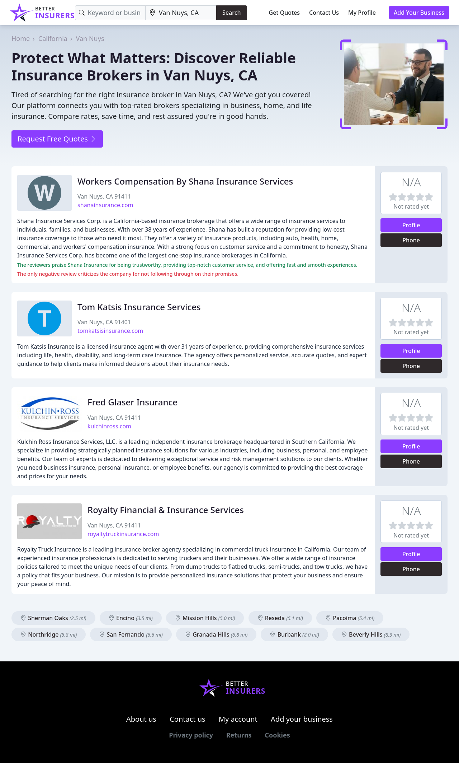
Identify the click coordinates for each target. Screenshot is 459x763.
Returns (239, 735)
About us (141, 719)
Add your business (302, 719)
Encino (131, 618)
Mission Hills (205, 618)
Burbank (294, 634)
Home (20, 38)
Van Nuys (90, 38)
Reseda (280, 618)
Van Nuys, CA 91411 (104, 196)
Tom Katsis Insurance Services (139, 307)
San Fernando (130, 634)
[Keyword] (110, 12)
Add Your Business (419, 13)
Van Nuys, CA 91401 (104, 322)
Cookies (277, 735)
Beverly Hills (371, 634)
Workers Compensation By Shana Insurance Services (185, 181)
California (52, 38)
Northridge (48, 634)
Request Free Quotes (57, 139)
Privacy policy (191, 735)
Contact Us (324, 13)
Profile (411, 225)
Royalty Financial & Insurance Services (165, 510)
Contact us (187, 719)
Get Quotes (284, 13)
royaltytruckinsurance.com (123, 534)
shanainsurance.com (105, 205)
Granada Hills (216, 634)
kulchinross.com (109, 426)
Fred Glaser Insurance (132, 402)
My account (238, 719)
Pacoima (349, 618)
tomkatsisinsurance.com (110, 331)
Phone (411, 240)
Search (231, 13)
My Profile (362, 13)
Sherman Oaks (53, 618)
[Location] (181, 12)
